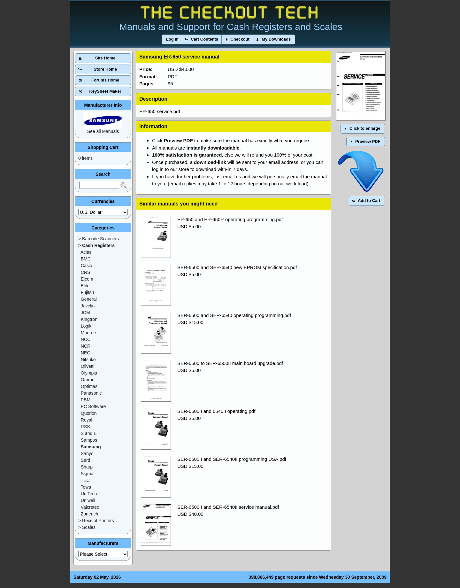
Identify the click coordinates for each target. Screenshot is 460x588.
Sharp (87, 466)
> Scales (87, 527)
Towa (86, 487)
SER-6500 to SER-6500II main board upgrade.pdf (230, 363)
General (89, 299)
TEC (85, 480)
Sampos (89, 440)
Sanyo (87, 453)
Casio (86, 265)
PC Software (93, 406)
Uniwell (88, 500)
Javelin (88, 305)
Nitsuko (88, 359)
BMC (86, 258)
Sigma (87, 473)
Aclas (85, 252)
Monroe (88, 332)
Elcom (87, 279)
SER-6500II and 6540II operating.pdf (216, 411)
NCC (85, 339)
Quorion (89, 413)
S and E (89, 433)
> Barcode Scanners (98, 238)
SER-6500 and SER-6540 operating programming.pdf (234, 315)
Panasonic (91, 393)
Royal (86, 419)
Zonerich (89, 513)
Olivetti (88, 366)
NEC (85, 352)
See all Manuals (103, 131)
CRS (85, 272)
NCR (85, 346)
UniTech (89, 493)
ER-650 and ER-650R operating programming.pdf (230, 219)
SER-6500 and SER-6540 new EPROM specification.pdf (237, 267)
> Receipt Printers (96, 520)
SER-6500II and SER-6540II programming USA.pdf (231, 459)
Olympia (89, 372)
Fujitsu (87, 292)
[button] (172, 39)
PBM (85, 399)
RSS (85, 426)
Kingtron (89, 319)
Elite (85, 285)
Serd (85, 460)
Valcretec (90, 507)
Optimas (89, 386)
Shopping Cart (103, 147)
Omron (88, 379)
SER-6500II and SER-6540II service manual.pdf (228, 507)
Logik (86, 326)
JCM (85, 312)
